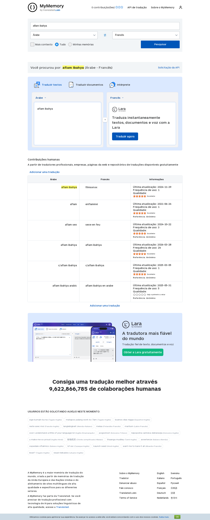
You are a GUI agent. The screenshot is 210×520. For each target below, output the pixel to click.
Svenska (175, 473)
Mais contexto (41, 44)
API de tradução (137, 7)
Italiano (161, 478)
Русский (175, 483)
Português (176, 478)
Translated (127, 493)
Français (161, 488)
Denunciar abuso (128, 483)
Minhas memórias (81, 44)
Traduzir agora (125, 136)
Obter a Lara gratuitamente (143, 352)
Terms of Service (128, 497)
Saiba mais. (164, 517)
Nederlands (163, 497)
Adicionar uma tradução (45, 171)
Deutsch (161, 493)
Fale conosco (126, 488)
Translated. (62, 507)
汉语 (173, 493)
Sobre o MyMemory (162, 7)
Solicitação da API (169, 67)
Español (161, 483)
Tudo (60, 44)
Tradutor (124, 478)
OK (177, 517)
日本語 (174, 488)
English (160, 473)
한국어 (174, 497)
